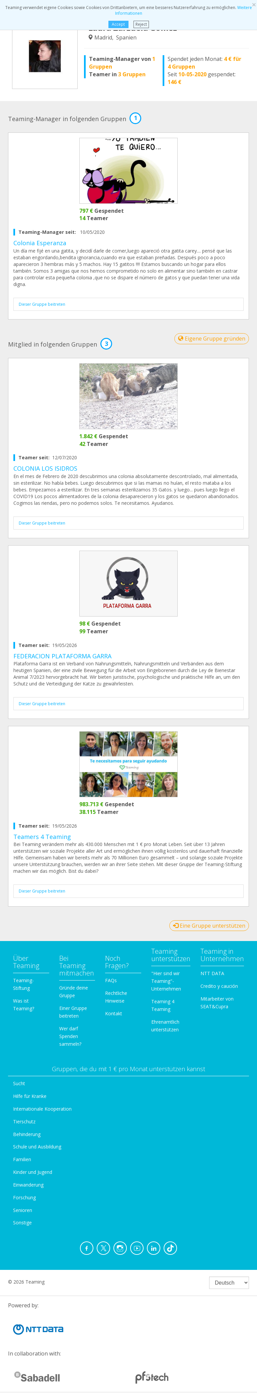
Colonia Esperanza (39, 243)
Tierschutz (24, 1121)
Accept (118, 24)
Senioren (22, 1210)
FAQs (111, 980)
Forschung (24, 1197)
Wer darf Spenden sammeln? (70, 1036)
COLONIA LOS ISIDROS (45, 468)
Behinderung (26, 1134)
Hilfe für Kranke (30, 1096)
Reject (141, 24)
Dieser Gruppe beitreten (42, 304)
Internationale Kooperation (42, 1109)
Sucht (19, 1083)
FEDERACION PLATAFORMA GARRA (62, 656)
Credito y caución (219, 986)
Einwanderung (28, 1185)
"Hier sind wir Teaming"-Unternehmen (166, 981)
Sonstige (22, 1222)
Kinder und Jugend (32, 1172)
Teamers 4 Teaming (42, 837)
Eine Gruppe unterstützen (209, 925)
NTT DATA (212, 973)
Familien (22, 1159)
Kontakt (113, 1013)
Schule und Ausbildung (37, 1146)
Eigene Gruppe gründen (211, 338)
